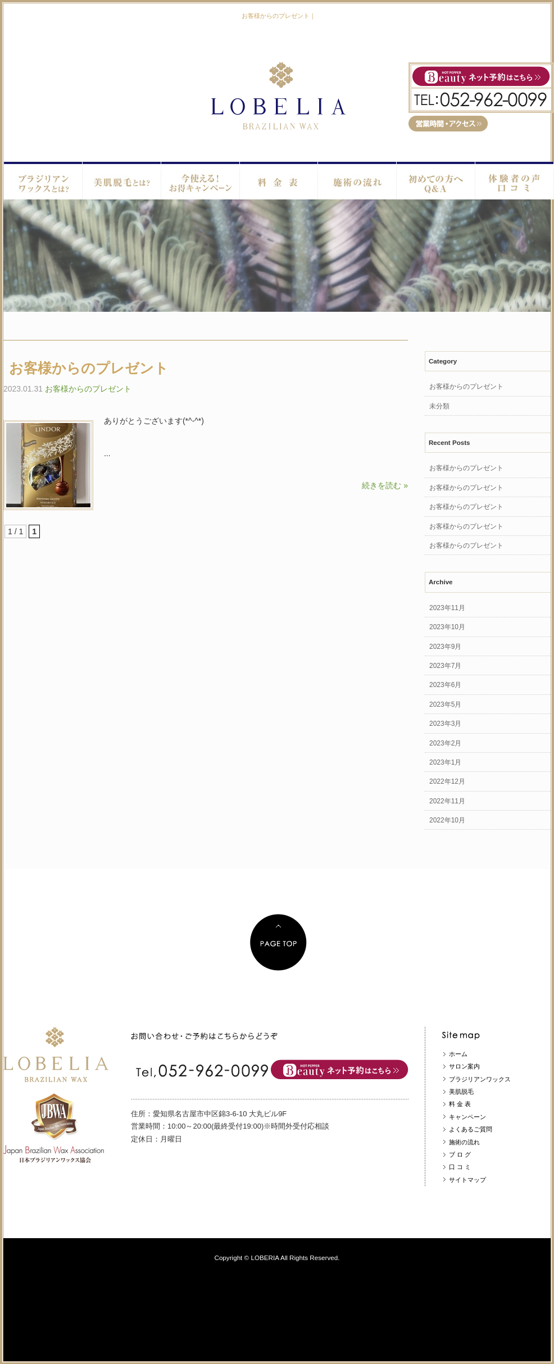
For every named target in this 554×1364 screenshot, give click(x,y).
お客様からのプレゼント (89, 368)
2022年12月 (447, 781)
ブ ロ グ (460, 1154)
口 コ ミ (460, 1166)
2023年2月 (445, 743)
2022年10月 (447, 820)
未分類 (439, 406)
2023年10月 (447, 627)
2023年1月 (445, 762)
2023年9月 (445, 647)
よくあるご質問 (470, 1129)
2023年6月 (445, 685)
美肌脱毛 (461, 1091)
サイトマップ (467, 1179)
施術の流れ (464, 1142)
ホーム (458, 1054)
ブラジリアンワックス (480, 1079)
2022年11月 (447, 801)
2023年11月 (447, 608)
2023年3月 (445, 724)
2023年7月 (445, 666)
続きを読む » (385, 485)
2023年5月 (445, 704)
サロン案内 (464, 1066)
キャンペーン (467, 1116)
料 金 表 (460, 1104)
